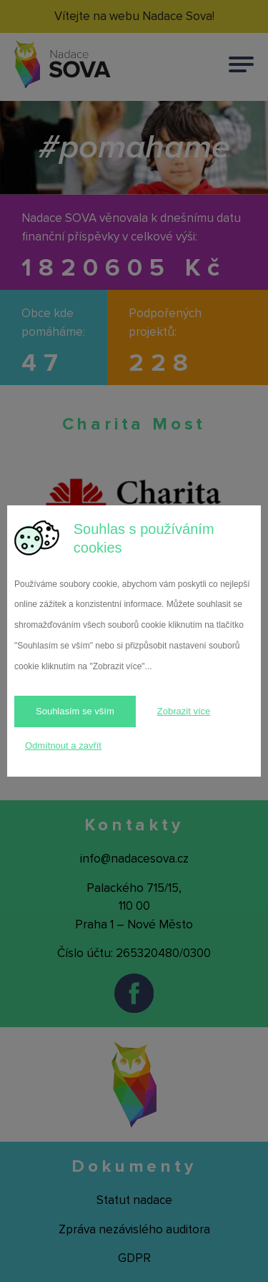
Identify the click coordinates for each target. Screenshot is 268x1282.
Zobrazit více (183, 711)
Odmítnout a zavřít (63, 745)
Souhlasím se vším (75, 711)
